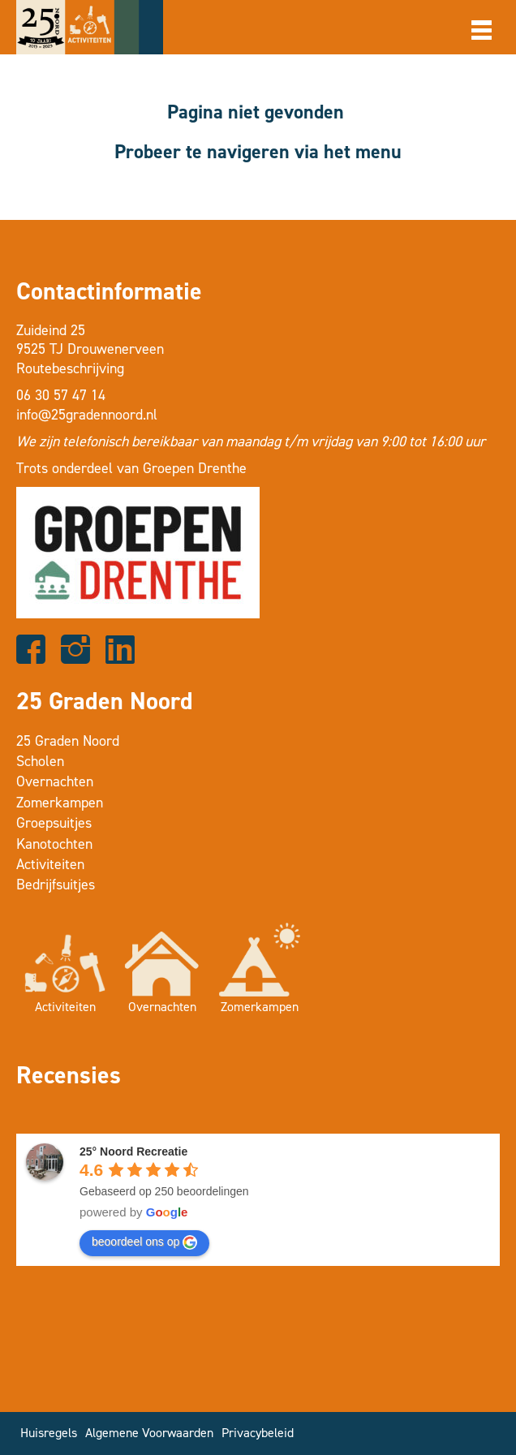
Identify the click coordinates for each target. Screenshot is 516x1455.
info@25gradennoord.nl (86, 414)
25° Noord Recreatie (133, 1151)
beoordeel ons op (144, 1242)
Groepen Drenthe (195, 468)
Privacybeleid (257, 1432)
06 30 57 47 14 (60, 395)
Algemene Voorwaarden (149, 1432)
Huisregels (48, 1432)
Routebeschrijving (70, 368)
